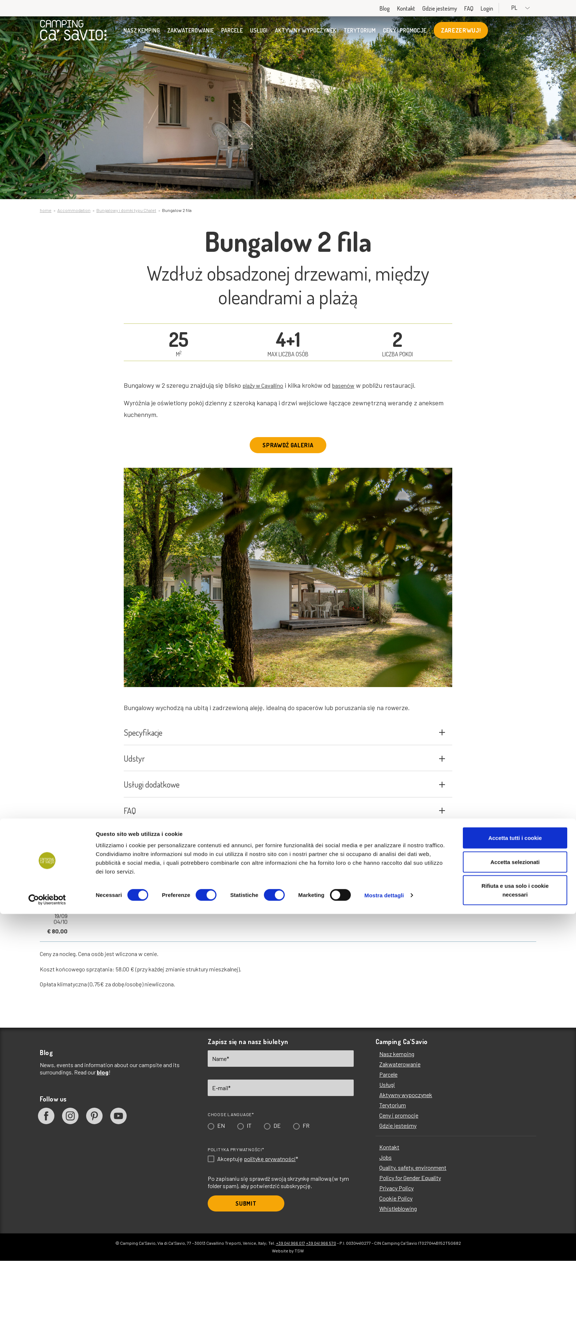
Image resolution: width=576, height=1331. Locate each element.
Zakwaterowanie (190, 35)
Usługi (259, 35)
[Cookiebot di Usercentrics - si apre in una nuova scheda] (47, 1316)
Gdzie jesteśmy (458, 8)
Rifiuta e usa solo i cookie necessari (515, 1307)
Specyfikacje (284, 747)
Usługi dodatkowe (284, 834)
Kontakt (425, 8)
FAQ (487, 8)
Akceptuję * (257, 1229)
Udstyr (284, 791)
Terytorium (359, 35)
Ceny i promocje (404, 35)
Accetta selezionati (514, 1279)
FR (306, 1195)
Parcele (232, 35)
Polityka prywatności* (236, 1219)
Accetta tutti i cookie (515, 1255)
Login (505, 8)
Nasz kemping (141, 35)
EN (221, 1195)
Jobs (385, 1227)
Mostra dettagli (384, 1312)
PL (530, 7)
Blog (403, 8)
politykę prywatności (270, 1228)
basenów (350, 385)
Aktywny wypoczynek (305, 35)
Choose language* (231, 1184)
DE (277, 1195)
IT (249, 1195)
